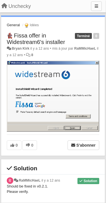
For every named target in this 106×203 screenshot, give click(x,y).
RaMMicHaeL (85, 48)
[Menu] (96, 6)
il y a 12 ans (51, 180)
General (13, 25)
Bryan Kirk (20, 48)
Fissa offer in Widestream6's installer (36, 38)
